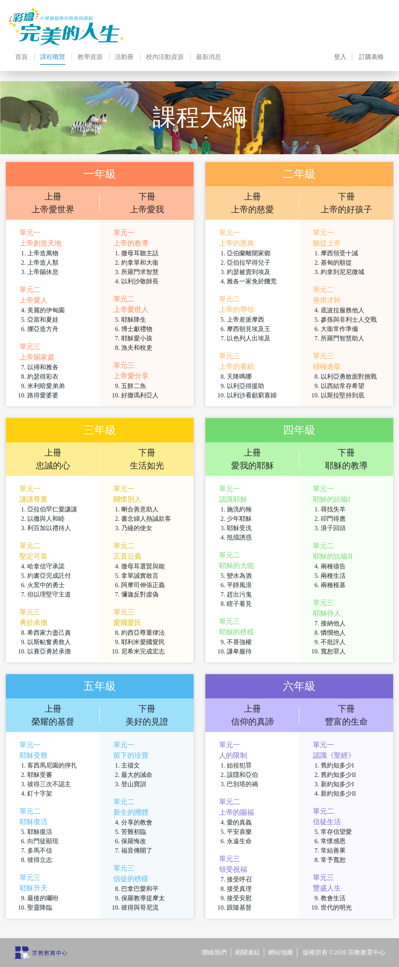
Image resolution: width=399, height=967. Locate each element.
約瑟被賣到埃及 (248, 272)
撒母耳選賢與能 (143, 566)
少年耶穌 (239, 518)
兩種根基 (333, 585)
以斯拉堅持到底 (342, 395)
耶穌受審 (39, 774)
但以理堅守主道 (49, 594)
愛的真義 (239, 822)
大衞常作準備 (339, 329)
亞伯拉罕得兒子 (248, 262)
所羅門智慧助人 (342, 338)
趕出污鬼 (239, 594)
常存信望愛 (336, 831)
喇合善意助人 (140, 509)
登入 (340, 56)
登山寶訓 (133, 784)
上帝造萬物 (42, 253)
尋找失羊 (333, 509)
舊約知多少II (338, 774)
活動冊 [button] (124, 56)
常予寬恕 (333, 860)
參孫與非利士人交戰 (349, 319)
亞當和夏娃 (42, 319)
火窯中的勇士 (46, 585)
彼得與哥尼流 (140, 907)
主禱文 (130, 765)
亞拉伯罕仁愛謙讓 (52, 509)
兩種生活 (333, 575)
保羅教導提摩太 (143, 898)
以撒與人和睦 (46, 518)
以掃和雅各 (42, 367)
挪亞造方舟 (42, 329)
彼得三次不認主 (49, 784)
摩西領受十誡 (339, 253)
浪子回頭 (333, 528)
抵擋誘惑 (239, 537)
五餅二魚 (133, 386)
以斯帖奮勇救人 (49, 642)
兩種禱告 (333, 566)
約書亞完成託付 (49, 575)
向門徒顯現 (42, 841)
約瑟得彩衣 (42, 376)
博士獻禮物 (136, 329)
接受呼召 (239, 879)
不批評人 (333, 642)
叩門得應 (333, 518)
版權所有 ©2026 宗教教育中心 (344, 952)
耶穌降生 (133, 319)
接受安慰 (239, 898)
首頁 (21, 56)
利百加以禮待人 (49, 528)
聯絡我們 (214, 952)
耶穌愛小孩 (136, 338)
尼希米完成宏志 (143, 651)
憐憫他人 (333, 632)
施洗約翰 (239, 509)
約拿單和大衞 (140, 262)
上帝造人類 (42, 262)
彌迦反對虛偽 (140, 594)
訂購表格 (371, 56)
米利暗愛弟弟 (46, 386)
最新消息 (208, 56)
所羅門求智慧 (140, 272)
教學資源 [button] (90, 56)
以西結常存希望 (342, 386)
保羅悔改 (133, 841)
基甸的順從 (336, 262)
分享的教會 (136, 822)
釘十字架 (39, 793)
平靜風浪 (239, 585)
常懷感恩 (333, 841)
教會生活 (333, 898)
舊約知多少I (337, 765)
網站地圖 (280, 952)
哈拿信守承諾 (46, 566)
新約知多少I (337, 784)
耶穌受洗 (239, 528)
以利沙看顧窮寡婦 (252, 395)
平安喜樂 (239, 831)
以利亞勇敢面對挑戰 (349, 376)
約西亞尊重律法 (143, 632)
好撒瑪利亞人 (140, 395)
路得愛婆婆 (42, 395)
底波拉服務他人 (342, 310)
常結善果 (333, 850)
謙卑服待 (239, 651)
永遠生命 (239, 841)
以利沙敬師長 (140, 281)
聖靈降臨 (39, 907)
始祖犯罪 (239, 765)
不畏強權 (239, 642)
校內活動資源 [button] (165, 56)
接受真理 (239, 888)
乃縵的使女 (136, 528)
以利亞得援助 (245, 386)
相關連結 (247, 952)
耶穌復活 (39, 831)
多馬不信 (39, 850)
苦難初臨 (133, 831)
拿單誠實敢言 (140, 575)
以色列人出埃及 (248, 338)
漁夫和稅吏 (136, 347)
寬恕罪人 (333, 651)
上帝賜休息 (42, 272)
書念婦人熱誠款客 (146, 518)
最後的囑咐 (42, 898)
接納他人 (333, 623)
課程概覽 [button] (52, 59)
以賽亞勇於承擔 (49, 651)
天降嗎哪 (239, 376)
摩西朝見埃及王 (248, 329)
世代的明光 (336, 907)
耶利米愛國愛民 (143, 642)
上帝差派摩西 (245, 319)
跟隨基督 (239, 907)
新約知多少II (338, 793)
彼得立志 (39, 860)
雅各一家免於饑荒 (252, 281)
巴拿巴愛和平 (140, 888)
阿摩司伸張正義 (143, 585)
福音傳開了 (136, 850)
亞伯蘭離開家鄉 (248, 253)
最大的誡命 (136, 774)
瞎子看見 (239, 603)
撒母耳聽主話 (140, 253)
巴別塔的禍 (242, 784)
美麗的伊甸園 (46, 310)
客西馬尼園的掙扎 (52, 765)
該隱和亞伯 (242, 774)
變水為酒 (239, 575)
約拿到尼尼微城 (342, 272)
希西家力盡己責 (49, 632)
